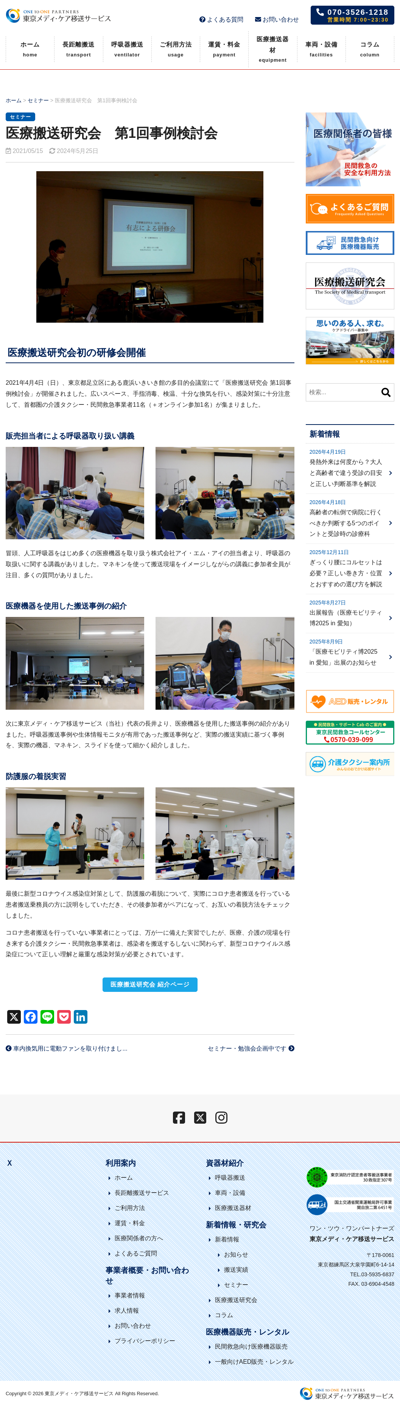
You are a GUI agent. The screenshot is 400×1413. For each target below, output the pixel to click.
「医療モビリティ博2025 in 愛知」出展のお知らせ (344, 657)
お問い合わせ (277, 19)
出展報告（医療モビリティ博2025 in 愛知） (346, 618)
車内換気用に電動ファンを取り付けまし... (67, 1048)
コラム (370, 50)
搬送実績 (236, 1269)
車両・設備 (321, 50)
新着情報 (227, 1239)
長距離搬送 (78, 50)
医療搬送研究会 (236, 1300)
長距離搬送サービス (142, 1193)
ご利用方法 (176, 50)
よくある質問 (221, 19)
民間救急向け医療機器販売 (251, 1346)
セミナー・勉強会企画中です (251, 1048)
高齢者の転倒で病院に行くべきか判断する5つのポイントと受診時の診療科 (346, 523)
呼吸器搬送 (127, 50)
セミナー (38, 100)
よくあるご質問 (136, 1253)
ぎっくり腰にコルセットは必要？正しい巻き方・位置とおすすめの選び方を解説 (346, 573)
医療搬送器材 (273, 50)
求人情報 (127, 1310)
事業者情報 (130, 1295)
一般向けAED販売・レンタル (254, 1361)
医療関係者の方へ (139, 1238)
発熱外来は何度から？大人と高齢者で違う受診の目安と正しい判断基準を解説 (346, 473)
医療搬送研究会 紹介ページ (150, 984)
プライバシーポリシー (145, 1341)
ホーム (30, 50)
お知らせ (236, 1254)
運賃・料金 (224, 50)
